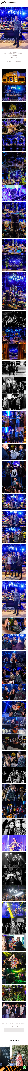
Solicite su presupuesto (14, 1030)
